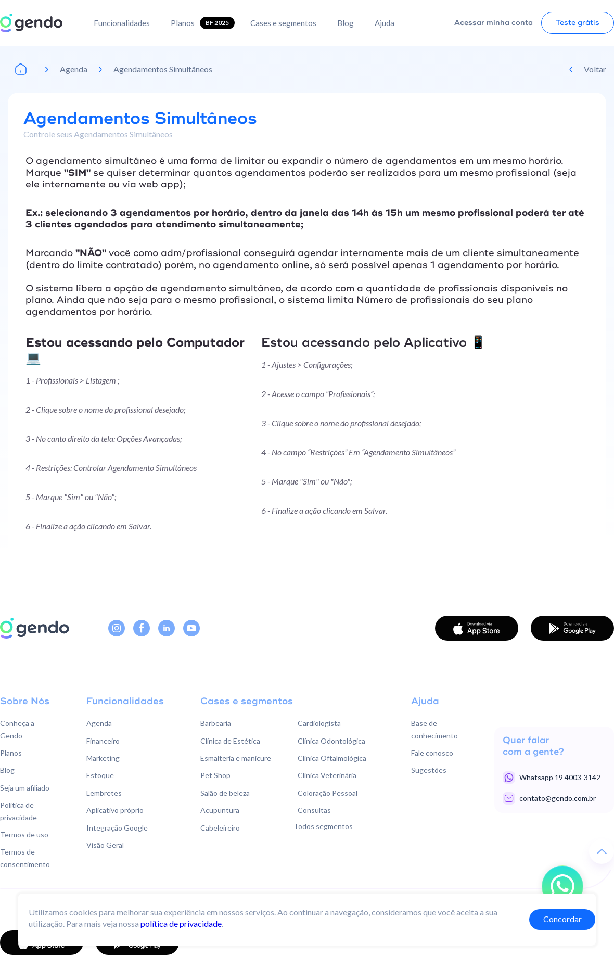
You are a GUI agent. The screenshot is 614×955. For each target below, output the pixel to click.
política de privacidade (181, 923)
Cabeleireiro (220, 827)
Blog (345, 23)
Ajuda (384, 23)
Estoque (100, 775)
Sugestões (428, 770)
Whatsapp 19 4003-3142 (559, 777)
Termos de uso (24, 834)
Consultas (314, 810)
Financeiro (103, 740)
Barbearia (215, 723)
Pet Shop (215, 775)
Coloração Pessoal (327, 792)
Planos (183, 23)
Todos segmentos (323, 826)
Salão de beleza (225, 792)
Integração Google (117, 827)
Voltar (595, 69)
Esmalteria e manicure (235, 758)
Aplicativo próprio (115, 810)
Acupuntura (219, 810)
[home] (31, 23)
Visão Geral (105, 845)
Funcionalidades (122, 23)
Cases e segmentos (283, 23)
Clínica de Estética (230, 740)
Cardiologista (319, 723)
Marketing (103, 758)
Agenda (73, 69)
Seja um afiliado (24, 787)
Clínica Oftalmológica (332, 758)
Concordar (562, 919)
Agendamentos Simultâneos (162, 69)
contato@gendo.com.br (557, 798)
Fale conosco (432, 752)
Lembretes (104, 792)
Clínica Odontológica (331, 740)
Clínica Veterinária (327, 775)
